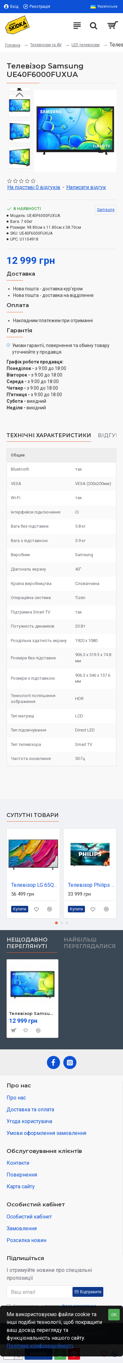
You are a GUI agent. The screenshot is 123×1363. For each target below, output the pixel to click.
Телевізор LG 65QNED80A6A (34, 885)
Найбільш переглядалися (90, 943)
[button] (109, 130)
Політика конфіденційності (40, 1346)
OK (114, 1314)
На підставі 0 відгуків (33, 187)
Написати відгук (86, 187)
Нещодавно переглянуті (27, 943)
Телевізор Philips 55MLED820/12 (91, 885)
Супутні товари (33, 815)
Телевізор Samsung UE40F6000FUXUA (32, 1013)
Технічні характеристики (49, 435)
